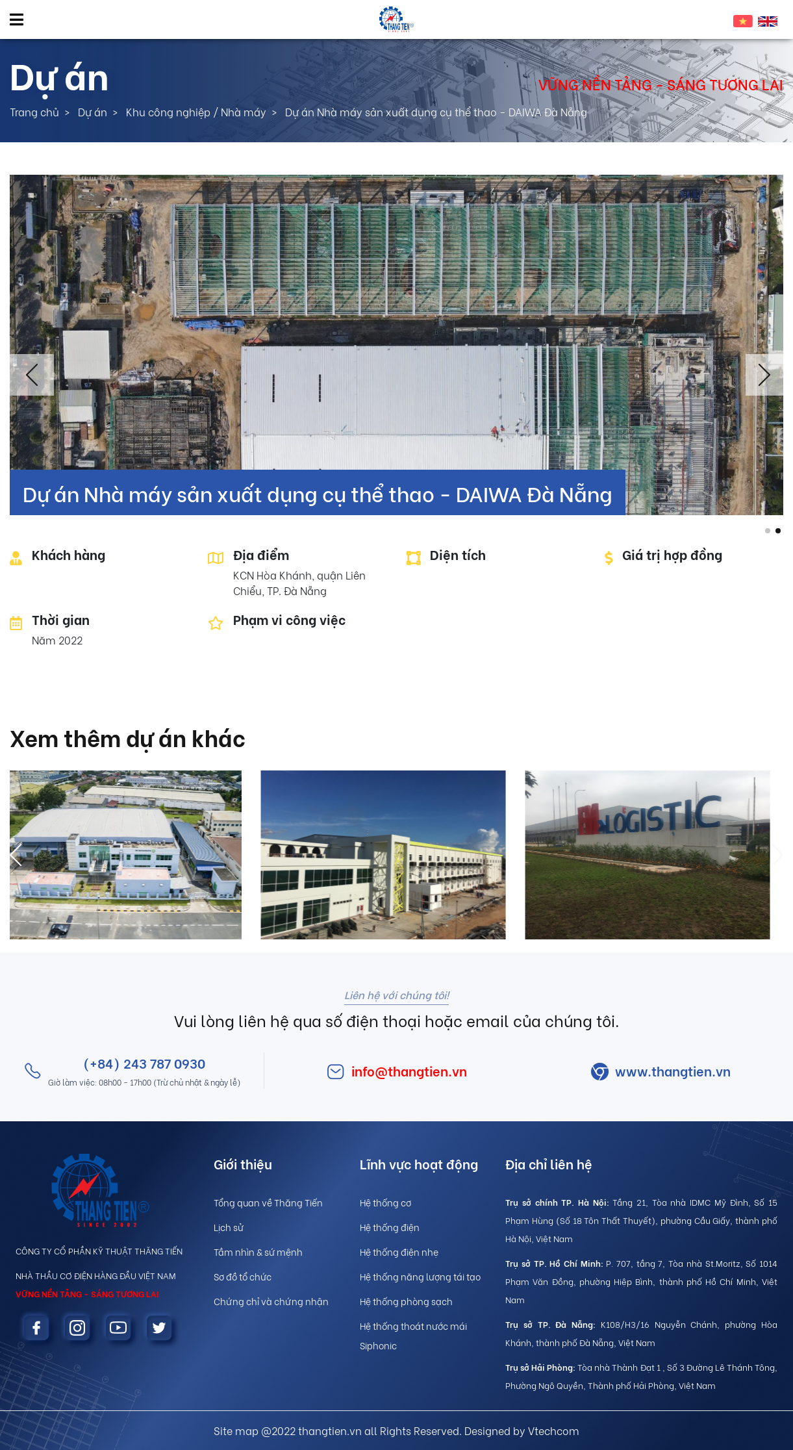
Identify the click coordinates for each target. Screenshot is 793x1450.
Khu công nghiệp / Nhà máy (196, 111)
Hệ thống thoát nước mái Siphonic (413, 1335)
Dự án (92, 111)
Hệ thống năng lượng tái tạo (420, 1276)
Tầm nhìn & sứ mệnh (258, 1251)
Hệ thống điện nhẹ (399, 1251)
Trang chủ (34, 111)
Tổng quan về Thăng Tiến (268, 1202)
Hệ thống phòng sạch (406, 1301)
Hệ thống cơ (385, 1202)
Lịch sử (229, 1227)
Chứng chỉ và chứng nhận (271, 1301)
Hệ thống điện (390, 1227)
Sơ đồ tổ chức (242, 1276)
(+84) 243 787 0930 (144, 1062)
